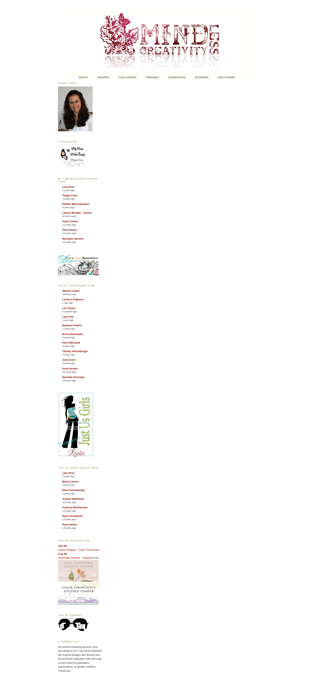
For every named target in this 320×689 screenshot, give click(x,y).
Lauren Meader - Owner (77, 212)
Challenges (127, 77)
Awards (103, 77)
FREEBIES (152, 77)
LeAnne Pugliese (73, 299)
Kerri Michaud (71, 342)
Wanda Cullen (71, 290)
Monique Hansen (72, 238)
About (83, 77)
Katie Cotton (70, 221)
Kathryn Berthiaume (75, 507)
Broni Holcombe (72, 334)
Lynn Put (67, 316)
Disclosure (226, 77)
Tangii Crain (69, 195)
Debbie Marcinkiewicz (76, 204)
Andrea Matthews (73, 498)
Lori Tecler (69, 308)
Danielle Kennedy (73, 377)
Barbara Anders (72, 325)
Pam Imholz (69, 229)
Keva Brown (70, 368)
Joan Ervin (69, 359)
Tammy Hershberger (75, 351)
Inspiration (176, 77)
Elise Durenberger (73, 490)
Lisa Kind (68, 186)
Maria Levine (70, 481)
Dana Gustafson (72, 516)
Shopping (202, 77)
